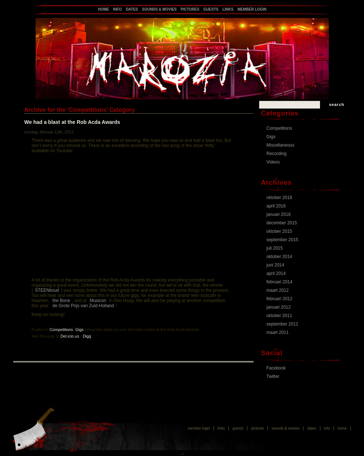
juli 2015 (274, 248)
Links (227, 9)
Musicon (98, 300)
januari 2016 (278, 214)
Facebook (276, 368)
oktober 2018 (279, 197)
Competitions (61, 329)
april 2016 (276, 206)
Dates (132, 9)
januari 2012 (278, 307)
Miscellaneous (280, 145)
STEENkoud (47, 290)
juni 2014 (275, 265)
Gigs (79, 329)
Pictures (190, 9)
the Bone (61, 300)
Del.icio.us (70, 336)
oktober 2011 (279, 315)
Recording (276, 153)
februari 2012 (279, 298)
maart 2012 (277, 290)
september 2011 (282, 324)
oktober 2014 (279, 256)
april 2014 (276, 273)
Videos (273, 162)
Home (103, 9)
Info (117, 9)
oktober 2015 (279, 231)
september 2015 (282, 239)
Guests (210, 9)
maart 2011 (277, 332)
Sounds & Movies (159, 9)
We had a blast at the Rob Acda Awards (72, 122)
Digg (87, 336)
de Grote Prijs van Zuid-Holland (83, 305)
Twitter (272, 376)
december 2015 (281, 222)
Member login (251, 9)
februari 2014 (279, 281)
